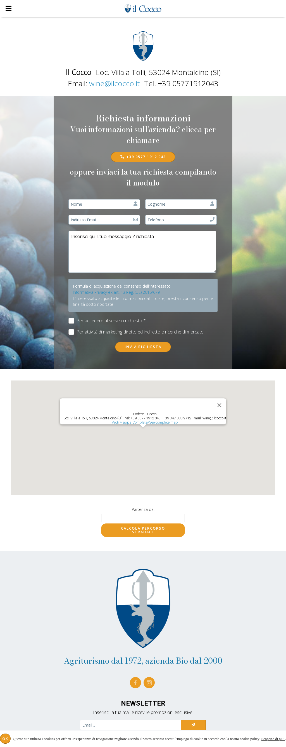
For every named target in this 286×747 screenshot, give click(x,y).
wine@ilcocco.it (114, 83)
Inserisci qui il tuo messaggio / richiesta (142, 252)
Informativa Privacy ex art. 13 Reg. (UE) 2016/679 (116, 292)
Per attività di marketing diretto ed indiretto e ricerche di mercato (136, 332)
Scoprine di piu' (273, 739)
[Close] (219, 405)
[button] (143, 432)
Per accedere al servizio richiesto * (107, 321)
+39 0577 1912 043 (143, 156)
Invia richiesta (143, 346)
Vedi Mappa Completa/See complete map (145, 422)
